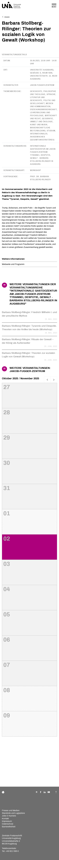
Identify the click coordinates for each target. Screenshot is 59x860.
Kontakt (5, 818)
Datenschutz (7, 824)
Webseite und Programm (13, 264)
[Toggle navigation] (54, 5)
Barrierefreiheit (8, 827)
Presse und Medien (10, 810)
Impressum (7, 821)
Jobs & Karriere (9, 816)
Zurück (6, 17)
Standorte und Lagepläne (13, 813)
